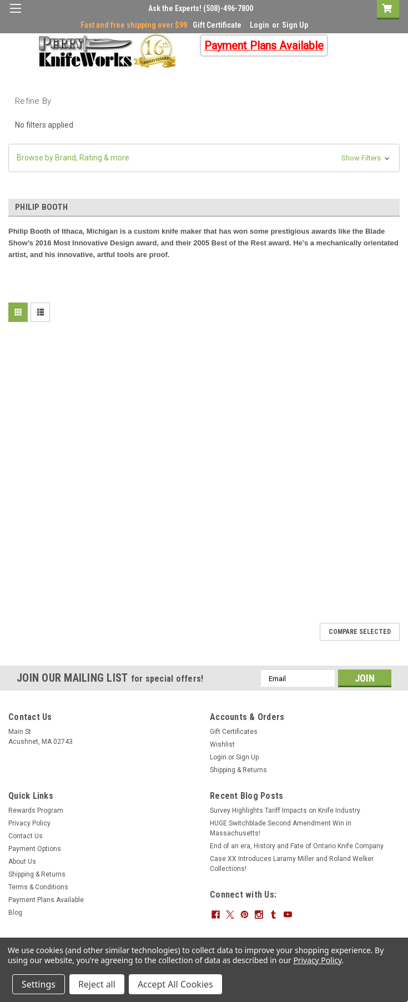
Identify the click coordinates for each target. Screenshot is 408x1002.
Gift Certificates (234, 732)
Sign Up (295, 25)
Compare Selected (360, 632)
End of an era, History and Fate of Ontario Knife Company (297, 846)
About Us (22, 861)
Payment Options (34, 849)
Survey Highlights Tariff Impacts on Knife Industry (285, 810)
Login (259, 25)
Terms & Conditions (38, 887)
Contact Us (25, 836)
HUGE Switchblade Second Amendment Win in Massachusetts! (280, 828)
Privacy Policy (29, 823)
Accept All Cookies (175, 984)
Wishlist (222, 744)
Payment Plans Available (46, 900)
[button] (204, 158)
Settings (39, 984)
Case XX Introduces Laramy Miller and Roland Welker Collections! (292, 864)
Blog (15, 913)
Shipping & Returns (238, 770)
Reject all (96, 984)
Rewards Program (35, 810)
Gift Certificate (217, 25)
